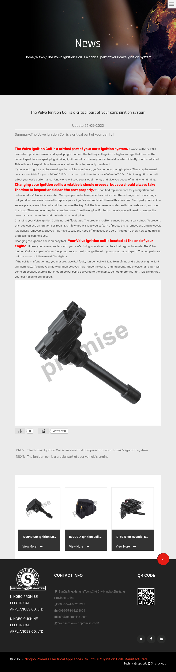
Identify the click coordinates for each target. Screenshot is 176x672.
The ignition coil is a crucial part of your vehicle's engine (68, 457)
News (40, 57)
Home (29, 57)
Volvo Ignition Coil (37, 149)
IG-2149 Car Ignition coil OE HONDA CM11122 (39, 537)
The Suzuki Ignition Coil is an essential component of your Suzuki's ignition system (87, 450)
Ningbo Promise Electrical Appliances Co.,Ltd (60, 659)
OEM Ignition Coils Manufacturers (122, 659)
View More (32, 546)
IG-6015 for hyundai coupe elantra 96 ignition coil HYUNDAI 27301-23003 (132, 537)
